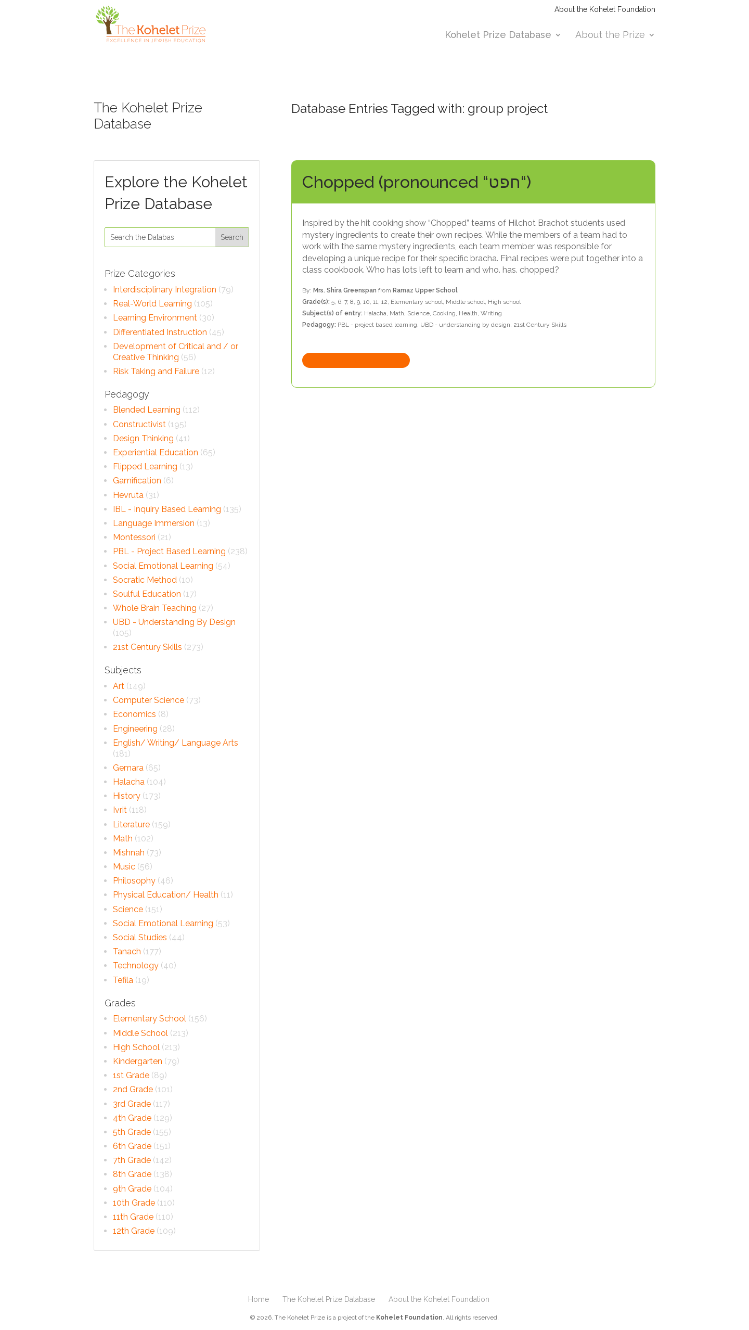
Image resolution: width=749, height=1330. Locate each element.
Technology (136, 965)
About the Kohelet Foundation (604, 10)
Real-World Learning (152, 304)
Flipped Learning (145, 466)
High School (136, 1047)
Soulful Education (147, 594)
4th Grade (132, 1118)
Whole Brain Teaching (155, 608)
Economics (134, 714)
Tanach (127, 951)
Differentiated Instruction (160, 332)
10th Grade (134, 1203)
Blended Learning (146, 410)
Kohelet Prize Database (498, 35)
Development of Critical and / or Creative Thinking (175, 351)
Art (118, 686)
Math (123, 838)
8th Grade (132, 1174)
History (126, 796)
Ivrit (120, 810)
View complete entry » (356, 360)
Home (258, 1299)
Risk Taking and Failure (156, 371)
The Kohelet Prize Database (328, 1299)
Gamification (137, 480)
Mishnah (129, 853)
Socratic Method (145, 580)
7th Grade (132, 1160)
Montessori (134, 537)
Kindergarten (137, 1061)
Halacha (129, 782)
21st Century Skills (147, 647)
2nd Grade (133, 1089)
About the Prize (610, 35)
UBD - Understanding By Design (174, 622)
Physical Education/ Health (165, 895)
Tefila (123, 980)
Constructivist (139, 424)
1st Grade (131, 1075)
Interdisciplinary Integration (164, 290)
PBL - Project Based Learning (169, 551)
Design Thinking (143, 438)
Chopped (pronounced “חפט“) (416, 181)
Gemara (128, 768)
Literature (131, 824)
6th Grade (132, 1146)
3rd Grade (132, 1104)
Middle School (140, 1033)
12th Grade (133, 1231)
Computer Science (148, 700)
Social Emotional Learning (163, 566)
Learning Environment (155, 318)
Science (128, 909)
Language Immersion (154, 523)
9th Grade (132, 1189)
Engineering (135, 729)
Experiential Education (155, 452)
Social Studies (140, 937)
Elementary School (149, 1019)
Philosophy (134, 881)
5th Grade (132, 1132)
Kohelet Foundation (409, 1317)
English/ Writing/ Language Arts (175, 743)
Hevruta (128, 495)
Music (124, 867)
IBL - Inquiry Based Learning (167, 509)
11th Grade (133, 1217)
